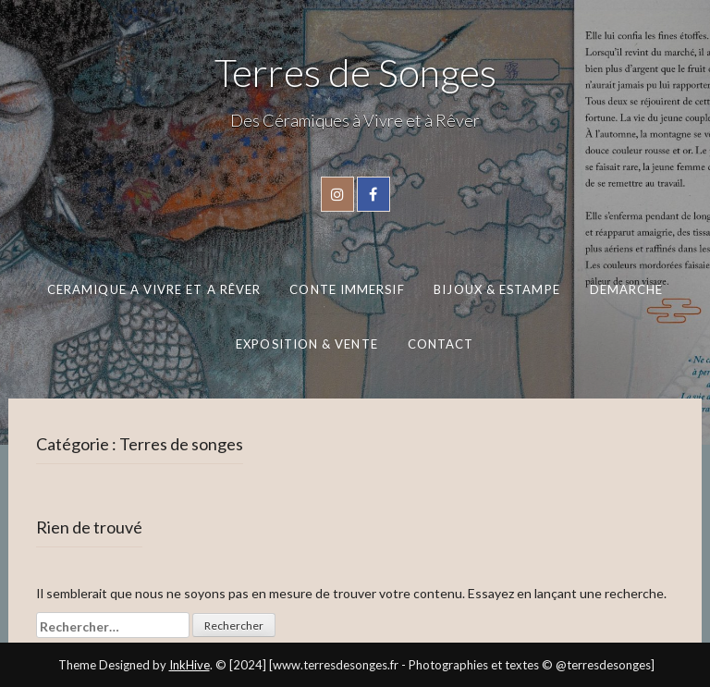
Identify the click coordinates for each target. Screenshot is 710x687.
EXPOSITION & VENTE (307, 343)
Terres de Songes (355, 72)
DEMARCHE (626, 289)
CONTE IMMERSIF (346, 289)
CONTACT (441, 343)
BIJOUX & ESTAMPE (496, 289)
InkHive (189, 664)
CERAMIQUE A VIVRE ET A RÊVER (153, 289)
